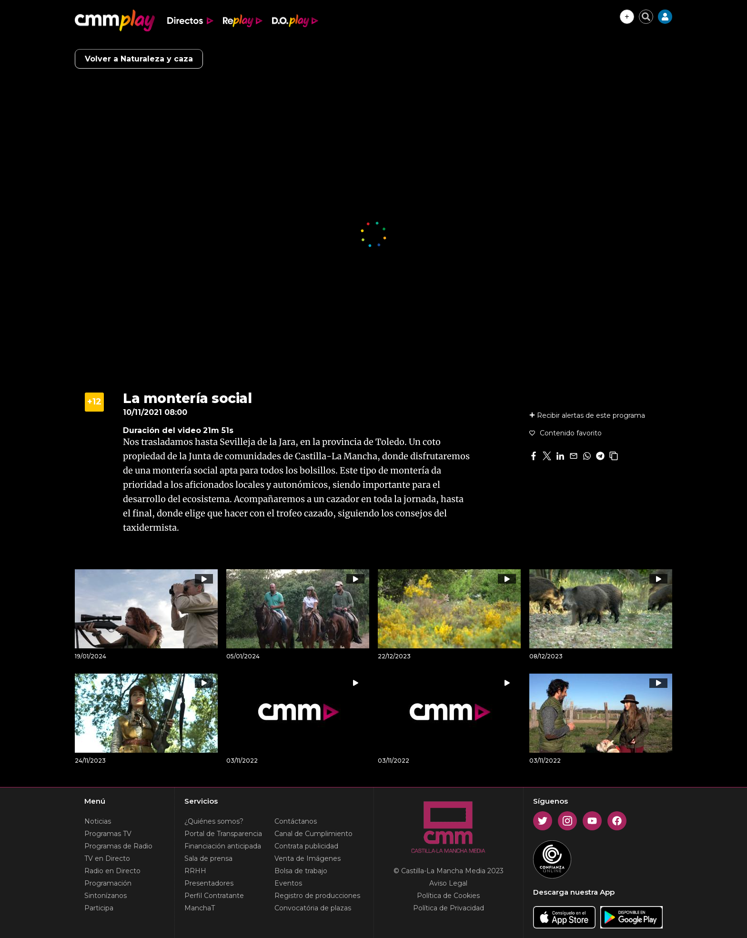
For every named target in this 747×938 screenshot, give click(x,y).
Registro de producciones (317, 895)
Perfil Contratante (214, 895)
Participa (98, 908)
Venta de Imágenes (307, 858)
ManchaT (199, 908)
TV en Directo (107, 858)
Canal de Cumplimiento (313, 833)
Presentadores (208, 883)
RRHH (195, 871)
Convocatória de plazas (312, 908)
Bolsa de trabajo (300, 871)
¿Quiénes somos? (213, 821)
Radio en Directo (112, 871)
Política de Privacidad (448, 908)
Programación (107, 883)
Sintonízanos (105, 895)
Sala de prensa (208, 858)
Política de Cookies (448, 895)
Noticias (97, 821)
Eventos (288, 883)
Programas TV (107, 833)
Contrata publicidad (306, 846)
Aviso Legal (448, 883)
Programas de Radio (118, 846)
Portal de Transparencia (223, 833)
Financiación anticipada (222, 846)
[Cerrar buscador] (646, 17)
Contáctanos (295, 821)
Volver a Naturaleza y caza (139, 58)
